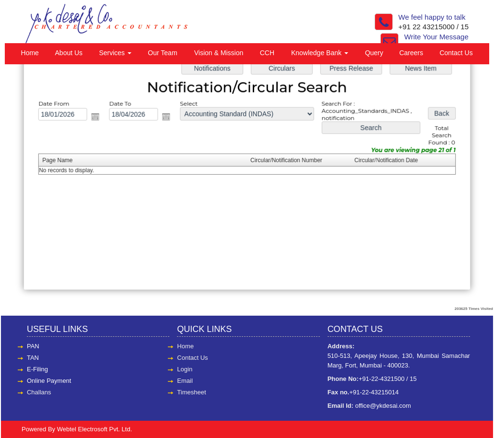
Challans (39, 392)
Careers (411, 53)
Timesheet (191, 392)
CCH (267, 53)
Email (185, 380)
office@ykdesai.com (383, 405)
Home (30, 53)
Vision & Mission (218, 53)
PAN (33, 346)
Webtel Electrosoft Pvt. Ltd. (94, 429)
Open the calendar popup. (99, 118)
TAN (33, 357)
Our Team (162, 53)
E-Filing (37, 369)
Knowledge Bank (319, 53)
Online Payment (49, 380)
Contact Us (455, 53)
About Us (69, 53)
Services (115, 53)
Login (184, 369)
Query (374, 53)
